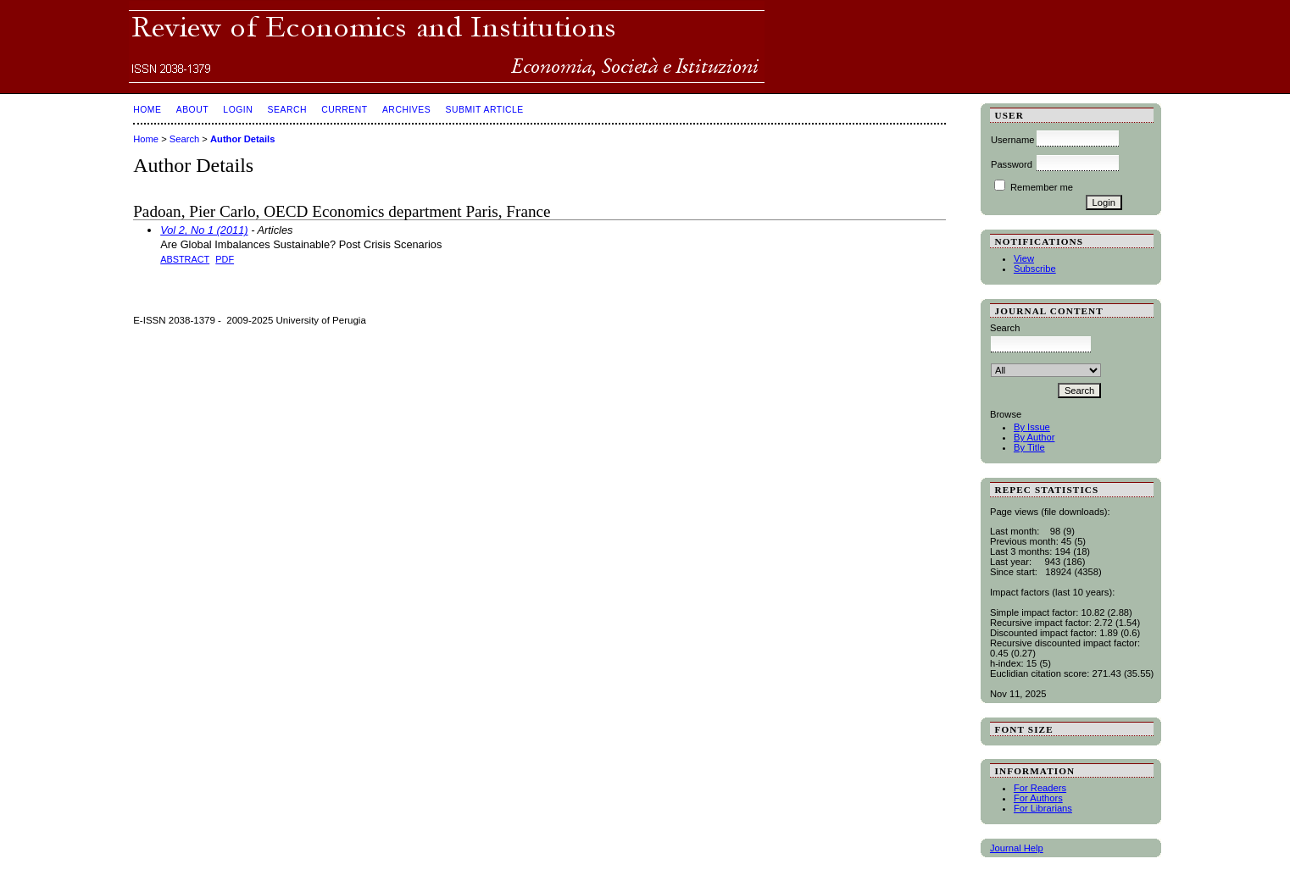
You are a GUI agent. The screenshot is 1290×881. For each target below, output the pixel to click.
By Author (1034, 437)
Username (1013, 140)
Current (344, 109)
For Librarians (1043, 808)
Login (238, 109)
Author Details (242, 139)
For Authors (1038, 798)
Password (1011, 164)
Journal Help (1016, 848)
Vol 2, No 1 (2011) (203, 230)
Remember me (1041, 187)
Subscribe (1035, 268)
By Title (1029, 447)
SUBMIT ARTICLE (484, 109)
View (1024, 258)
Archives (406, 109)
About (192, 109)
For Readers (1040, 788)
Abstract (184, 259)
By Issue (1032, 427)
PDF (224, 259)
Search (287, 109)
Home (147, 109)
